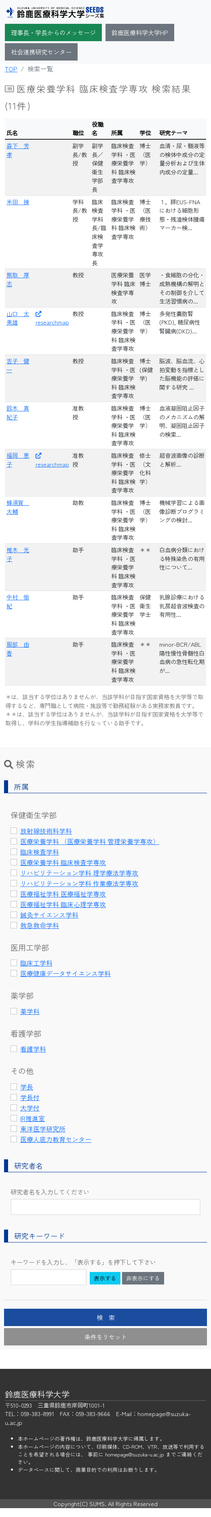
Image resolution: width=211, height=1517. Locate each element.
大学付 (30, 1108)
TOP (11, 68)
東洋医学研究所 (42, 1129)
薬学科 (30, 1011)
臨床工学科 (36, 963)
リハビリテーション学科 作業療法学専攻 (79, 883)
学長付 (30, 1097)
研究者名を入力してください (50, 1192)
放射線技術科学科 (46, 831)
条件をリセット (105, 1336)
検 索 (106, 1317)
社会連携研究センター (41, 51)
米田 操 (17, 201)
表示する (105, 1278)
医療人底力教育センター (55, 1139)
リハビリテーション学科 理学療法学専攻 (79, 873)
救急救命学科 (39, 925)
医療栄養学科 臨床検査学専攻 (63, 862)
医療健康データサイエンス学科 (65, 973)
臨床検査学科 (39, 852)
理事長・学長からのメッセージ (53, 32)
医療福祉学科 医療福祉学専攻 (63, 894)
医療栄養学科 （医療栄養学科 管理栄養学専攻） (89, 841)
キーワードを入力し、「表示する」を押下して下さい (83, 1262)
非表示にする (143, 1278)
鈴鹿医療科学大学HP (140, 32)
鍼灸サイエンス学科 (49, 915)
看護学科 (33, 1049)
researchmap (52, 319)
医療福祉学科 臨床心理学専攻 (63, 904)
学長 (26, 1087)
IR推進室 (32, 1118)
